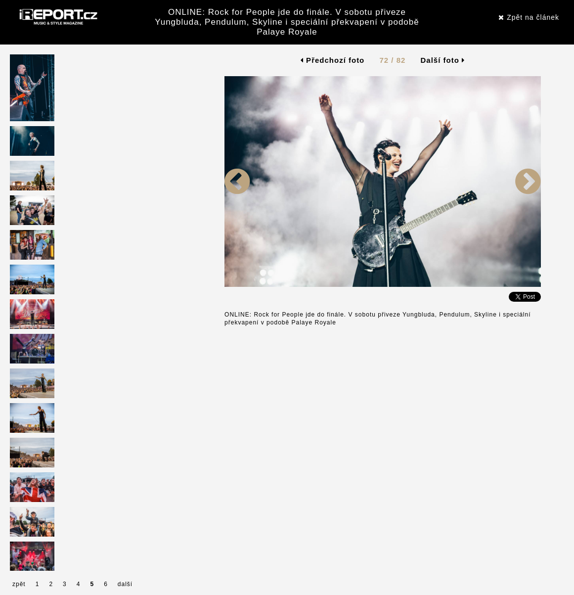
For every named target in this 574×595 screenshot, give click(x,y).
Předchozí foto (332, 60)
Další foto (443, 60)
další (125, 584)
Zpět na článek (528, 17)
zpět (19, 584)
